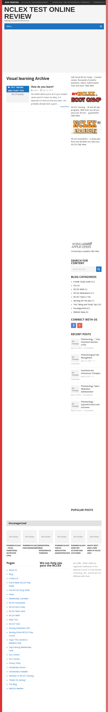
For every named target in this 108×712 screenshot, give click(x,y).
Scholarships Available (18, 671)
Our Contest (14, 655)
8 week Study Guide (82, 282)
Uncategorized (79, 308)
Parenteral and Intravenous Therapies (73, 2)
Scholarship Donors (17, 667)
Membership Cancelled (18, 598)
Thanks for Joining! (17, 680)
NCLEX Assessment (17, 603)
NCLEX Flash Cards (17, 611)
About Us (13, 570)
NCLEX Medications (81, 293)
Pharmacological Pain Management (33, 2)
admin (35, 90)
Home (11, 594)
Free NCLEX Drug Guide (19, 590)
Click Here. (89, 86)
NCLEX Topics (79, 297)
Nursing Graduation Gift (19, 628)
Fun (75, 285)
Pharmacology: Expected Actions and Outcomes (90, 404)
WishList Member (16, 688)
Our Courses (14, 659)
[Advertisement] (54, 51)
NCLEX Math (78, 289)
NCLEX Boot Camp (17, 607)
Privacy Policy (15, 663)
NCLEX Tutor (14, 624)
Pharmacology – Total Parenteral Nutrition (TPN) (90, 342)
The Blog (13, 684)
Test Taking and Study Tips (85, 304)
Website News (79, 312)
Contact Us (13, 578)
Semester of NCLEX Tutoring (21, 676)
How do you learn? (42, 86)
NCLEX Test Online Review (39, 13)
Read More (64, 107)
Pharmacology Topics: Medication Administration (90, 389)
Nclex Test (13, 620)
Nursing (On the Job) (82, 301)
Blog (11, 574)
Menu (8, 26)
